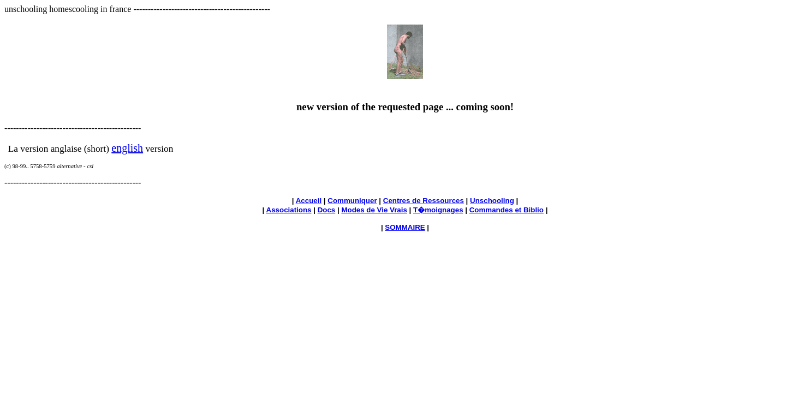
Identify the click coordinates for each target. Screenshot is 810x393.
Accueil (308, 200)
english (127, 148)
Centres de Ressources (423, 200)
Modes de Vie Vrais (374, 210)
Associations (289, 210)
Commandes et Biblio (506, 210)
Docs (327, 210)
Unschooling (492, 200)
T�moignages (438, 210)
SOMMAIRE (405, 227)
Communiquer (352, 200)
